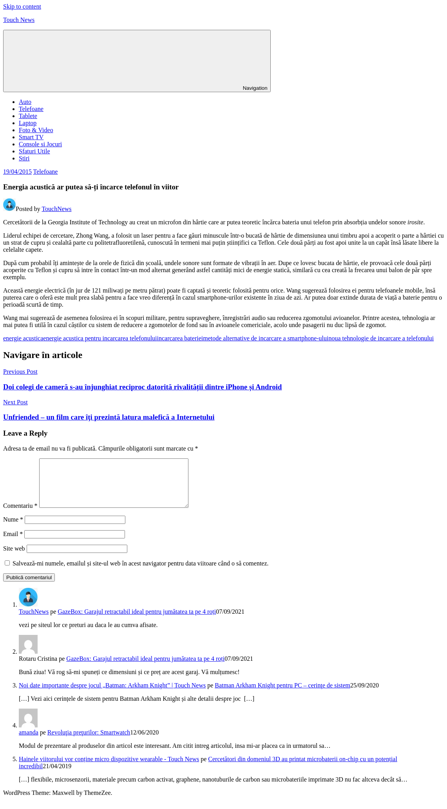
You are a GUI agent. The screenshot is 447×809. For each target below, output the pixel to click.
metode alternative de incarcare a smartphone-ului (265, 338)
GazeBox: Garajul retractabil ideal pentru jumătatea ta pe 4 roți (137, 621)
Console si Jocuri (40, 144)
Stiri (24, 158)
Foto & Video (36, 130)
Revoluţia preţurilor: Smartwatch (88, 741)
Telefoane (31, 108)
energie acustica (23, 338)
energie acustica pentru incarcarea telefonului (100, 338)
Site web (14, 557)
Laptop (27, 123)
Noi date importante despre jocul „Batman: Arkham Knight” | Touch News (112, 694)
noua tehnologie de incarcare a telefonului (381, 338)
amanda (28, 741)
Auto (25, 101)
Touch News (18, 19)
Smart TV (31, 137)
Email (13, 543)
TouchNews (56, 208)
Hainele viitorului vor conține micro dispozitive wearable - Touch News (109, 768)
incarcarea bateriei (180, 338)
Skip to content (22, 6)
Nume (13, 528)
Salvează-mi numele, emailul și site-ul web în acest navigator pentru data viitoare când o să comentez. (141, 572)
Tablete (28, 116)
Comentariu (20, 515)
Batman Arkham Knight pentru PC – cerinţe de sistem (282, 694)
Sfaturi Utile (34, 151)
